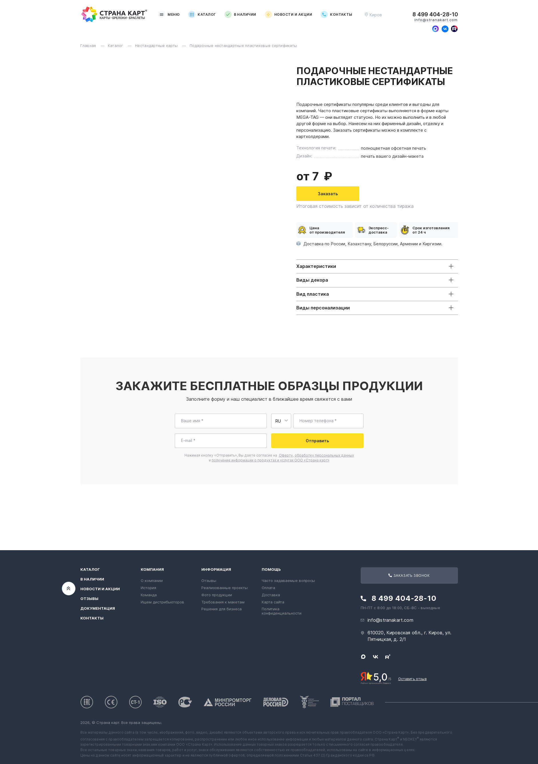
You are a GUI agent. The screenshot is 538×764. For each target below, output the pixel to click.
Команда (149, 595)
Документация (97, 608)
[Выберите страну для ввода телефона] (281, 421)
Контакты (336, 14)
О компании (152, 580)
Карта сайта (273, 602)
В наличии (240, 14)
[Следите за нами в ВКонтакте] (445, 28)
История (148, 587)
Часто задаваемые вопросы (288, 580)
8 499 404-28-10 (435, 14)
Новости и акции (288, 14)
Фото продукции (216, 595)
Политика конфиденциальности (281, 611)
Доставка (271, 595)
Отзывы (89, 599)
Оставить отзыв (412, 679)
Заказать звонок (409, 575)
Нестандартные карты (157, 45)
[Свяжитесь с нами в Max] (435, 28)
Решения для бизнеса (221, 609)
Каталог (202, 14)
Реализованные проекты (224, 587)
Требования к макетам (223, 602)
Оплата (268, 587)
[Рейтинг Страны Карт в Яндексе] (376, 677)
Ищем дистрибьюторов (162, 602)
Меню (169, 14)
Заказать (470, 193)
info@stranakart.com (436, 20)
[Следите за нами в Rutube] (454, 28)
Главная (88, 45)
